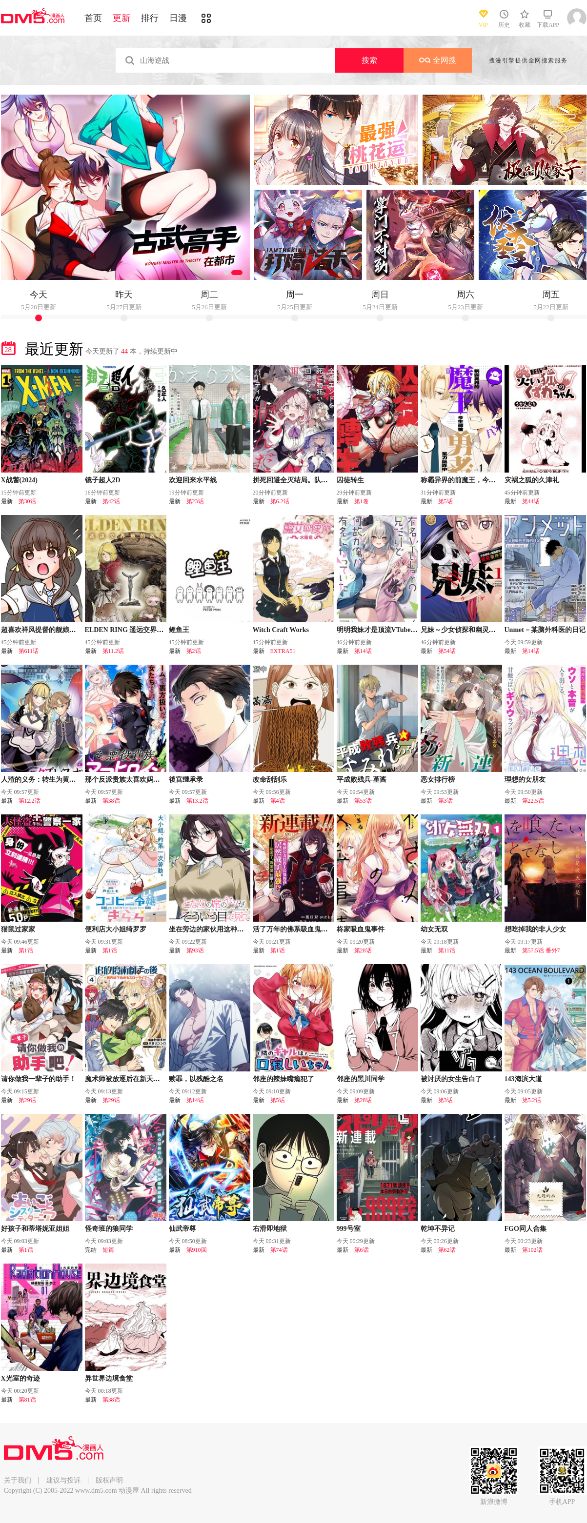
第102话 (532, 1249)
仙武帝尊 (182, 1228)
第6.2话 (279, 501)
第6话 (361, 1249)
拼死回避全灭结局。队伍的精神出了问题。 (318, 480)
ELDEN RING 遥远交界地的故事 (134, 629)
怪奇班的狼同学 (109, 1228)
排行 (150, 18)
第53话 (363, 800)
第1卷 (361, 501)
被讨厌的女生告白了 (451, 1079)
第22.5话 (533, 800)
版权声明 (109, 1480)
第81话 (27, 1399)
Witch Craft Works (281, 629)
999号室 (349, 1228)
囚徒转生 (350, 480)
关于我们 (17, 1480)
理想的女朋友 (525, 779)
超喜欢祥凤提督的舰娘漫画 (42, 629)
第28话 (363, 950)
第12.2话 (29, 800)
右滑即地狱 (270, 1228)
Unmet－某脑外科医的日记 (545, 629)
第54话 (447, 651)
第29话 (27, 1100)
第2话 (193, 651)
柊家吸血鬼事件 (361, 929)
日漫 (178, 18)
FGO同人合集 (526, 1228)
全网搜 (437, 60)
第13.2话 (197, 800)
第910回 (196, 1249)
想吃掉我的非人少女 (535, 929)
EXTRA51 (283, 651)
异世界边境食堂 (109, 1378)
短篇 (108, 1249)
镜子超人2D (103, 480)
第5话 (445, 501)
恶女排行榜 (438, 779)
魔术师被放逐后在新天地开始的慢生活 (143, 1079)
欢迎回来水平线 (193, 480)
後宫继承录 (186, 779)
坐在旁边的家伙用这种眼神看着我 (220, 929)
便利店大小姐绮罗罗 (115, 929)
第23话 (195, 501)
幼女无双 (434, 929)
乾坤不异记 (438, 1228)
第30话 (27, 501)
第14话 (363, 651)
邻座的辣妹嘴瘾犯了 (283, 1079)
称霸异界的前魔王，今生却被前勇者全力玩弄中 (492, 480)
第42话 (111, 501)
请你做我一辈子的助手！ (38, 1079)
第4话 (277, 800)
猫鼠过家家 (18, 929)
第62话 (447, 1249)
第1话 (26, 950)
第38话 (111, 800)
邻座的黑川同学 (361, 1079)
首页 (93, 18)
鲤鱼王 (179, 629)
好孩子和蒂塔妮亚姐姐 (35, 1228)
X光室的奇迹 (20, 1378)
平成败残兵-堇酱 (362, 779)
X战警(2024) (19, 480)
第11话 (447, 950)
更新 (121, 18)
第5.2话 (531, 1100)
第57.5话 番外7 (541, 950)
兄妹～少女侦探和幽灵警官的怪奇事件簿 (482, 629)
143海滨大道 (523, 1079)
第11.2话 (113, 651)
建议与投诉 (63, 1480)
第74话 (279, 1249)
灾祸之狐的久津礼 (532, 480)
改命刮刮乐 (270, 779)
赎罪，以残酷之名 (196, 1079)
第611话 (29, 651)
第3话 (445, 800)
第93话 (195, 950)
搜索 (369, 60)
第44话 (531, 501)
